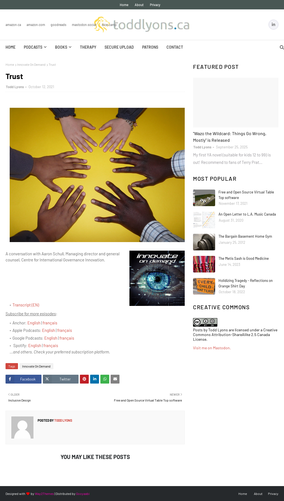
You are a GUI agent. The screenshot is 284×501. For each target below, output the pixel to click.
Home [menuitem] (10, 47)
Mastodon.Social (84, 25)
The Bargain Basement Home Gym (245, 236)
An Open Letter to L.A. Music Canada (247, 214)
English (33, 322)
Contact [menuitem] (174, 47)
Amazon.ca (13, 25)
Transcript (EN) (25, 304)
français (50, 322)
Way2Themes (44, 493)
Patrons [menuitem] (150, 47)
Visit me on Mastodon (211, 347)
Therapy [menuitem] (88, 47)
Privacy (155, 5)
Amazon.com (36, 25)
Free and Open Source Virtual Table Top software (246, 195)
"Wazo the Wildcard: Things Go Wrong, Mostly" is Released (229, 137)
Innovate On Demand (31, 64)
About (139, 5)
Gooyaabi (83, 493)
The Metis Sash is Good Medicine (243, 258)
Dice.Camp (109, 25)
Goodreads (58, 25)
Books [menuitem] (61, 47)
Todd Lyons (15, 87)
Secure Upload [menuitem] (119, 47)
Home (124, 5)
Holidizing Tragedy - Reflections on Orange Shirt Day (245, 283)
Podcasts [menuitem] (33, 47)
